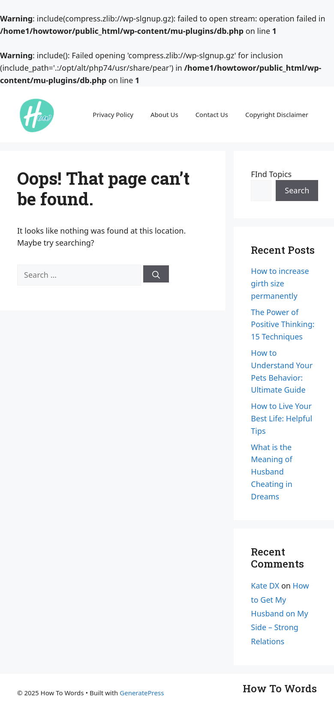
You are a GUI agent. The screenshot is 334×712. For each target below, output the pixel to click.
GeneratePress (142, 692)
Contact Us (212, 114)
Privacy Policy (113, 114)
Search (297, 190)
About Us (164, 114)
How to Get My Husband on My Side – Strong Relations (280, 613)
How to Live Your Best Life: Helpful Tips (281, 418)
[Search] (156, 273)
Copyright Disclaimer (276, 114)
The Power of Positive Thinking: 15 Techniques (282, 324)
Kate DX (265, 585)
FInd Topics (271, 174)
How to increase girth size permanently (280, 283)
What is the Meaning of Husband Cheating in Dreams (271, 472)
